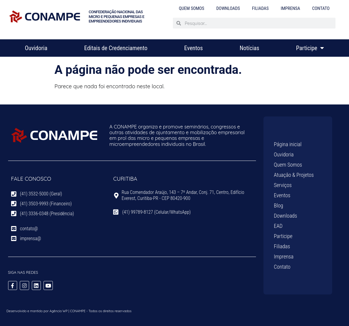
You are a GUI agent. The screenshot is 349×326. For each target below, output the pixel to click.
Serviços (283, 185)
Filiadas (260, 8)
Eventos (193, 48)
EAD (278, 226)
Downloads (228, 8)
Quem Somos (191, 8)
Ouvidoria (36, 48)
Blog (278, 205)
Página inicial (288, 144)
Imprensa (290, 8)
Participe (310, 48)
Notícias (249, 48)
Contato (320, 8)
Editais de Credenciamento (115, 48)
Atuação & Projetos (294, 175)
